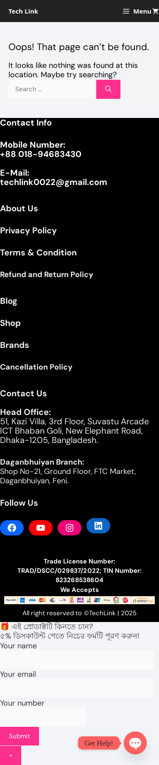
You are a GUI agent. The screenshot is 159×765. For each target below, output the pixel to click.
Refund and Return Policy (46, 274)
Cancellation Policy (36, 367)
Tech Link (23, 11)
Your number (43, 719)
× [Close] (10, 755)
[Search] (108, 89)
